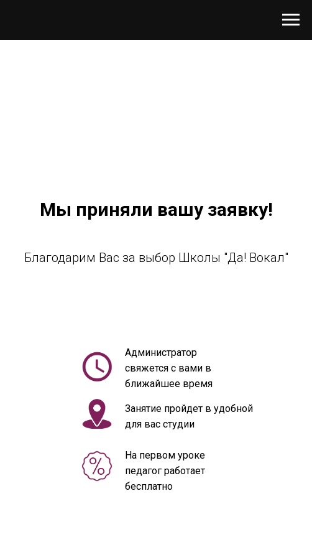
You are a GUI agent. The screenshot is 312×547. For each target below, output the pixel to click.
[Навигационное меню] (291, 20)
